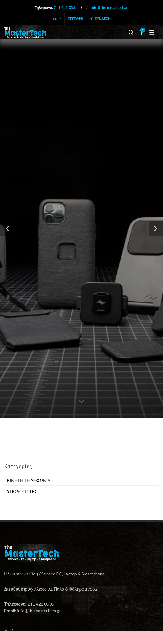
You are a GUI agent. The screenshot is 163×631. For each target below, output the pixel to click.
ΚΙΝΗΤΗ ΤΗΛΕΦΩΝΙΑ (28, 480)
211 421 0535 (66, 7)
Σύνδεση (100, 19)
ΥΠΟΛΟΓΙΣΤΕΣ (22, 492)
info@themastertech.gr (109, 7)
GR (57, 19)
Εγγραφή (75, 19)
